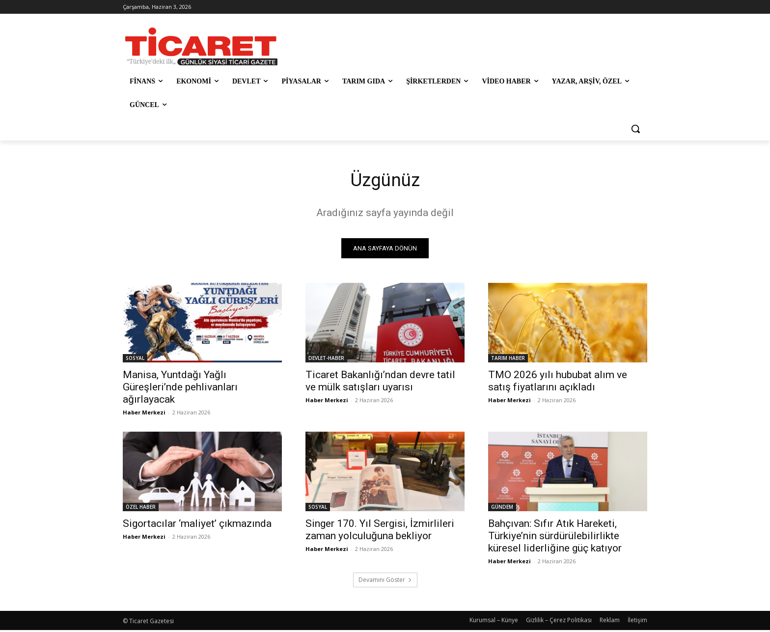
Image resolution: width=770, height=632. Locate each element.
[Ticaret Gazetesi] (201, 46)
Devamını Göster (385, 581)
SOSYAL (135, 360)
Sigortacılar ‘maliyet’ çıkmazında (197, 525)
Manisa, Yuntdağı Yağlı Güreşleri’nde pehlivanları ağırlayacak (180, 389)
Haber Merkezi (144, 414)
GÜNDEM (502, 508)
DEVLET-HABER (326, 360)
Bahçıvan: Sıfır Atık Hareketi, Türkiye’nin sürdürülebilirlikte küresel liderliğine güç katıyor (555, 538)
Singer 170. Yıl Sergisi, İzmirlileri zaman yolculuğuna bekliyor (379, 532)
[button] (635, 128)
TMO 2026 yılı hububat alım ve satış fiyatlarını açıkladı (557, 383)
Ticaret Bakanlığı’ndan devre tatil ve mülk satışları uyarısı (380, 383)
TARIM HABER (508, 360)
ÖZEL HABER (141, 508)
